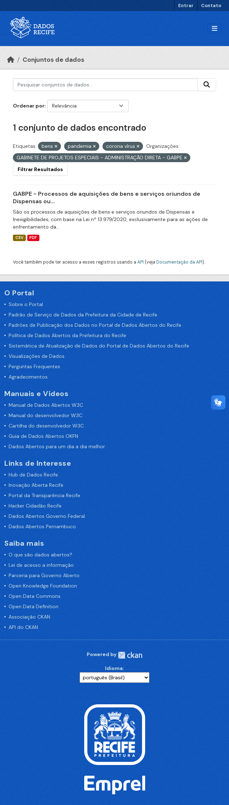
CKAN (130, 655)
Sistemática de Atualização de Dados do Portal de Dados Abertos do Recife (99, 345)
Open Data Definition (33, 606)
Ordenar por (28, 105)
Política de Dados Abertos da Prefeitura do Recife (67, 335)
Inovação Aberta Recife (36, 485)
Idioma (114, 668)
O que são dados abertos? (40, 554)
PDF (33, 237)
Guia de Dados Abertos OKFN (43, 436)
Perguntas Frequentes (34, 366)
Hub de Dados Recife (33, 474)
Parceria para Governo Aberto (44, 575)
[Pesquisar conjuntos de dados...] (105, 84)
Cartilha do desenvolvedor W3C (46, 425)
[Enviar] (206, 84)
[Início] (10, 60)
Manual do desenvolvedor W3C (45, 415)
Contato (211, 5)
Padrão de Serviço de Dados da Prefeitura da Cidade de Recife (83, 314)
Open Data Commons (35, 596)
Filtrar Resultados (40, 169)
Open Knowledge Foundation (43, 585)
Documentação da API (179, 262)
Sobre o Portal (26, 304)
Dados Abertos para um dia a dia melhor (57, 446)
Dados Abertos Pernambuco (42, 526)
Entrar (186, 5)
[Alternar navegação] (214, 29)
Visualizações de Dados (37, 356)
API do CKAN (23, 627)
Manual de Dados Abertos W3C (46, 405)
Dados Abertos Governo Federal (47, 516)
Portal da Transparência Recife (44, 495)
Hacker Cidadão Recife (35, 505)
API (140, 262)
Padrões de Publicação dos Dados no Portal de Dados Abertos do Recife (95, 325)
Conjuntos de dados (53, 60)
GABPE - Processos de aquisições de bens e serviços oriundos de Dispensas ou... (106, 197)
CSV (19, 237)
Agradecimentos (28, 377)
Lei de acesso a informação (41, 565)
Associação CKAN (29, 617)
